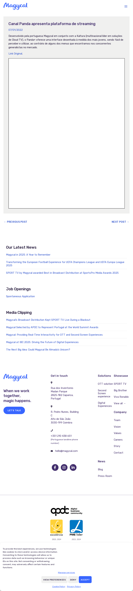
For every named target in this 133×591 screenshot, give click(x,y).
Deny (73, 580)
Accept (85, 580)
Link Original (15, 53)
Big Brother (120, 390)
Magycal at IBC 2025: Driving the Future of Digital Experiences (42, 342)
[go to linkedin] (73, 468)
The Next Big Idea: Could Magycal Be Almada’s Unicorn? (38, 349)
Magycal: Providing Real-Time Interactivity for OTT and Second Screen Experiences (54, 334)
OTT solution (105, 383)
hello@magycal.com (66, 451)
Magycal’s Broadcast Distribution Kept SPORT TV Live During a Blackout (48, 319)
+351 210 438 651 (61, 435)
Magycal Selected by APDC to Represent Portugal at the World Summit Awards (52, 327)
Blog (100, 469)
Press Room (105, 476)
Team (117, 420)
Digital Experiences (105, 404)
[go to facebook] (55, 468)
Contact (118, 452)
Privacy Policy (74, 586)
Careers (118, 439)
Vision (117, 426)
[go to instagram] (64, 468)
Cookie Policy (58, 586)
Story (117, 446)
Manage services (66, 572)
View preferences (54, 580)
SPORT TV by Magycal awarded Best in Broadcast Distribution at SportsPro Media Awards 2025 (62, 272)
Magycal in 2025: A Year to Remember (28, 254)
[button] (14, 410)
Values (117, 433)
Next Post (120, 221)
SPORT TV (120, 383)
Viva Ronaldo (121, 396)
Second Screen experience (104, 393)
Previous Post (15, 221)
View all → (120, 403)
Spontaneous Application (20, 296)
